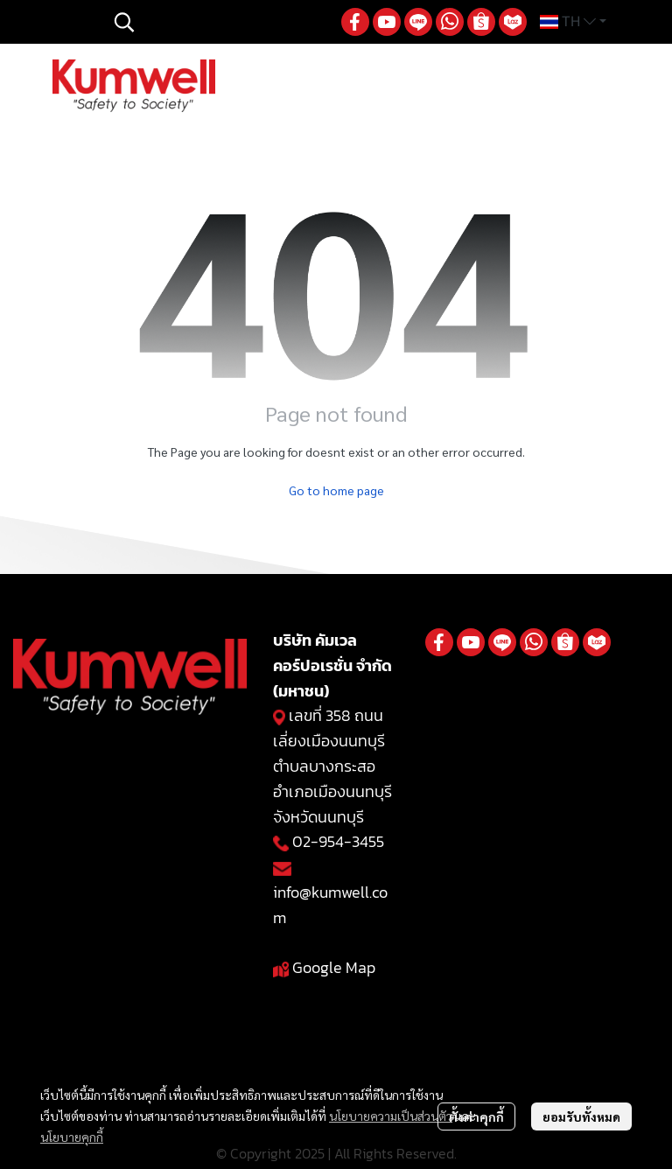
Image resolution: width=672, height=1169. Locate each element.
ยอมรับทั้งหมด (581, 1116)
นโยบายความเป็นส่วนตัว (390, 1116)
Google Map (333, 967)
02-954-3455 (338, 841)
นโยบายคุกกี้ (71, 1136)
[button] (218, 22)
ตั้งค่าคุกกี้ (476, 1116)
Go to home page (336, 490)
